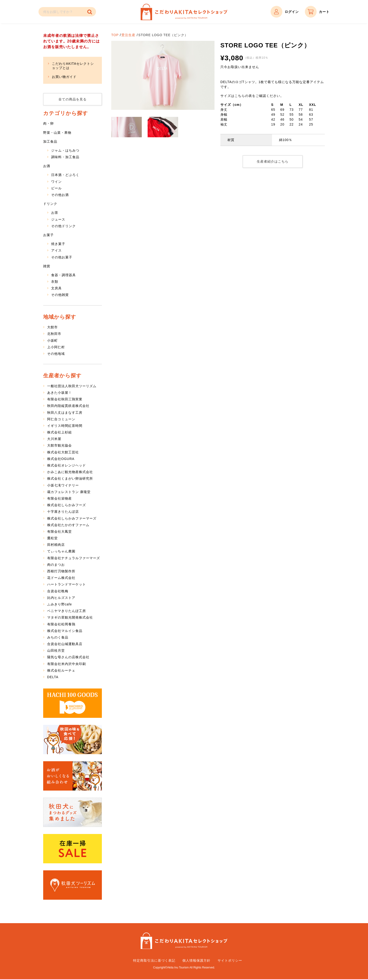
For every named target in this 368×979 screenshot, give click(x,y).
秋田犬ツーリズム (72, 885)
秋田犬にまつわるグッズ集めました (72, 812)
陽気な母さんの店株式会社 (68, 657)
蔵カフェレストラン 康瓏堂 (69, 492)
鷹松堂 (52, 538)
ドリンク (50, 204)
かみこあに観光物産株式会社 (70, 472)
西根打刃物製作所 (61, 571)
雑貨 (46, 266)
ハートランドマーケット (66, 584)
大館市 (52, 327)
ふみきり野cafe (59, 604)
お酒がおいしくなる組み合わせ (72, 776)
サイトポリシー (230, 960)
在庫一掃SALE (72, 848)
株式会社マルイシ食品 (64, 631)
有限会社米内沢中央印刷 (66, 664)
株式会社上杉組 (59, 432)
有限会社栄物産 (59, 498)
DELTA (52, 677)
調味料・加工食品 (65, 157)
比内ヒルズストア (61, 598)
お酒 (46, 166)
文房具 (56, 288)
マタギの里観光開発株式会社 (70, 617)
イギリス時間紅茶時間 (64, 426)
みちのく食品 (57, 637)
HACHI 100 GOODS (72, 703)
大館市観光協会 (59, 445)
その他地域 (56, 354)
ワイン (56, 182)
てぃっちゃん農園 (61, 551)
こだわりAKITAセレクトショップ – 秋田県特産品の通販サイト (184, 12)
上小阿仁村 (56, 347)
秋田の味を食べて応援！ (72, 739)
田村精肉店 (56, 545)
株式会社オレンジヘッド (66, 465)
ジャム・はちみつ (65, 150)
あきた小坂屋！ (59, 392)
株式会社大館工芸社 (63, 452)
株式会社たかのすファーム (68, 525)
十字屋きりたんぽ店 (63, 511)
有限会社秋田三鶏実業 (64, 399)
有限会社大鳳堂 (59, 531)
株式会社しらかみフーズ (66, 505)
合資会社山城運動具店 (64, 644)
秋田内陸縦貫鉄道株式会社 (68, 406)
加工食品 (50, 141)
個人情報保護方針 (196, 960)
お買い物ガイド (64, 77)
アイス (56, 250)
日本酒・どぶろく (65, 175)
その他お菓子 (61, 257)
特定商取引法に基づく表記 (154, 960)
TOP (115, 35)
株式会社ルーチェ (61, 670)
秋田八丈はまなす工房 (64, 412)
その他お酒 (60, 195)
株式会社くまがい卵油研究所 (70, 478)
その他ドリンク (63, 226)
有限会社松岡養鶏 (61, 624)
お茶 (54, 212)
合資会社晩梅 (57, 591)
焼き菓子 (58, 244)
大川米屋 (54, 439)
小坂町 (52, 340)
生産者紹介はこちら (272, 161)
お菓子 (48, 235)
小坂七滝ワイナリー (63, 485)
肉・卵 (48, 123)
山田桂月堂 (56, 650)
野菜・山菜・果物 (57, 132)
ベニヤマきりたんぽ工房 (66, 611)
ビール (56, 188)
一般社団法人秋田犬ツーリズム (71, 386)
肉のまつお (56, 564)
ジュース (58, 219)
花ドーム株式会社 (61, 578)
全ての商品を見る (72, 99)
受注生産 (128, 35)
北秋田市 (54, 334)
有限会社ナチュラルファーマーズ (73, 558)
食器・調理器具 (63, 275)
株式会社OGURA (60, 459)
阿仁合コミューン (61, 419)
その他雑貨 (60, 295)
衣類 (54, 281)
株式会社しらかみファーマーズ (71, 518)
